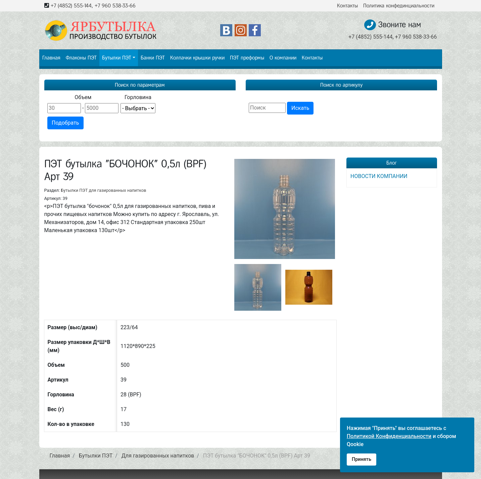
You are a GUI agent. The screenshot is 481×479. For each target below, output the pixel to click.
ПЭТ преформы (247, 57)
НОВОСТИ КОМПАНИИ (378, 176)
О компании (283, 57)
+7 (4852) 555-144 (71, 5)
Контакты (347, 5)
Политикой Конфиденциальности (389, 436)
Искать (300, 108)
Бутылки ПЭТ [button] (116, 57)
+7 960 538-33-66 (115, 5)
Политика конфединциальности (398, 5)
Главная (51, 57)
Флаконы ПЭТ (81, 57)
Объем (83, 97)
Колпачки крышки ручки (197, 57)
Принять (361, 459)
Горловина (138, 97)
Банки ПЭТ (153, 57)
